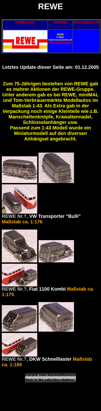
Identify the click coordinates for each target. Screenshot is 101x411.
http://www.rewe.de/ (60, 42)
